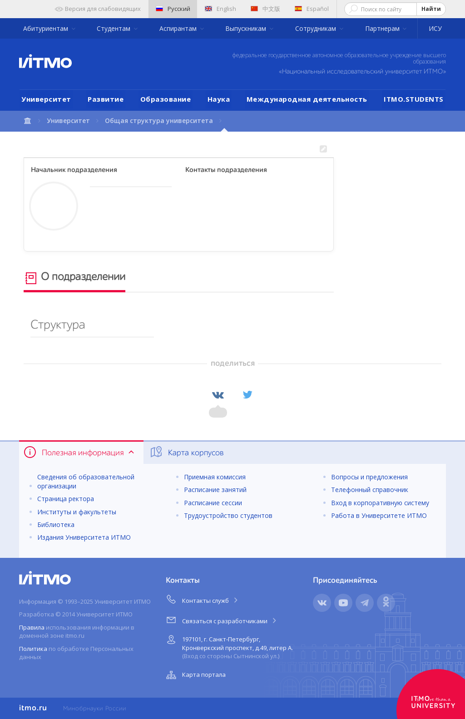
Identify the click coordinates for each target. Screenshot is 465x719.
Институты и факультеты (76, 511)
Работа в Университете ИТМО (379, 515)
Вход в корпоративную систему (380, 502)
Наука (219, 98)
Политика (33, 649)
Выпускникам (246, 28)
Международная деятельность (307, 98)
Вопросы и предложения (369, 477)
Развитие (106, 98)
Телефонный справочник (369, 489)
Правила (32, 627)
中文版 (265, 9)
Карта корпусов (186, 452)
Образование (165, 98)
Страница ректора (65, 498)
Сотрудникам (316, 28)
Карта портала (195, 675)
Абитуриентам (46, 28)
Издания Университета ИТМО (84, 537)
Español (312, 9)
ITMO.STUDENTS (414, 98)
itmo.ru (33, 708)
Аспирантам (178, 28)
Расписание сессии (213, 502)
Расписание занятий (215, 489)
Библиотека (55, 524)
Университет (46, 98)
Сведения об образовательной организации (85, 481)
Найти (431, 9)
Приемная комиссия (215, 477)
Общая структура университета (159, 120)
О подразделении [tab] (74, 278)
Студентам (114, 28)
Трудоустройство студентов (228, 515)
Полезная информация (80, 452)
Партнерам (383, 28)
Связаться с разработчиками (222, 619)
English (220, 9)
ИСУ (435, 28)
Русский (173, 9)
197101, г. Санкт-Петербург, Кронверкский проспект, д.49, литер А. (228, 646)
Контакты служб (202, 599)
